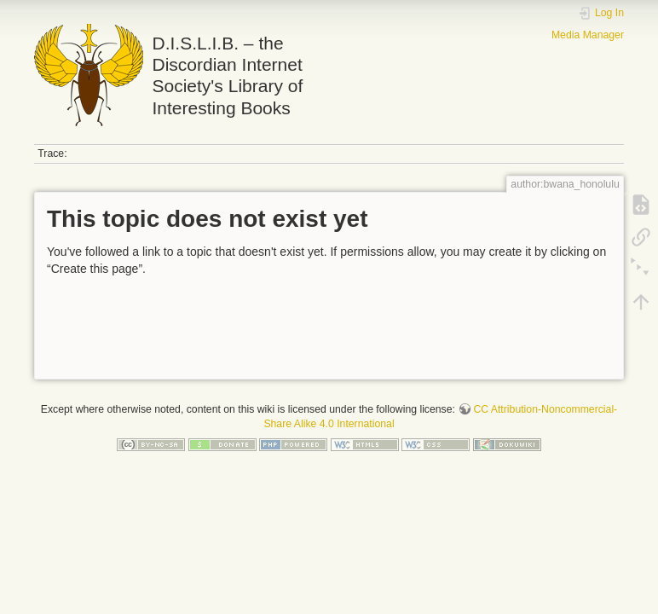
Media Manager (587, 35)
